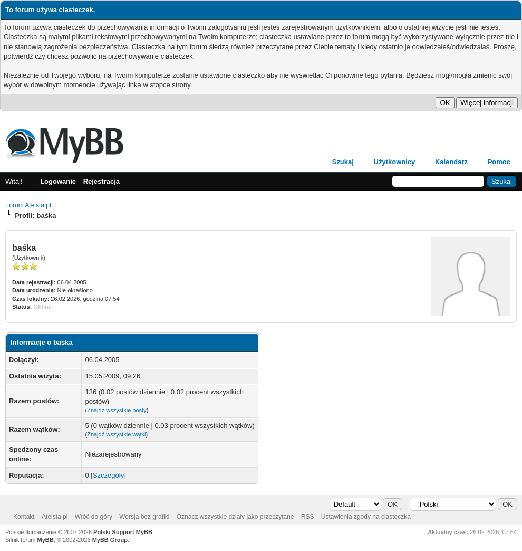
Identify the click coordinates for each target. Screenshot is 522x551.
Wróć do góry (93, 516)
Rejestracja (101, 181)
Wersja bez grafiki (144, 516)
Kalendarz (451, 162)
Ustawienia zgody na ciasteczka (366, 516)
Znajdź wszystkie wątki (116, 434)
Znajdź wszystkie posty (116, 410)
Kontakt (24, 516)
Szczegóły (108, 475)
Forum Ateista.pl (28, 205)
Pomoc (499, 162)
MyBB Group (110, 540)
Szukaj (343, 162)
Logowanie (58, 181)
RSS (307, 516)
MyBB (45, 540)
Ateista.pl (54, 516)
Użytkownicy (394, 162)
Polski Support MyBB (122, 532)
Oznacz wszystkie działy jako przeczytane (235, 516)
